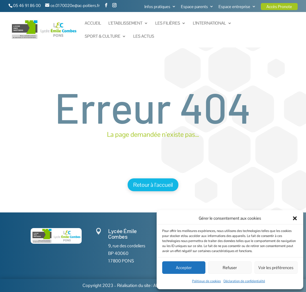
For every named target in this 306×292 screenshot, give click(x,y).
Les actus (143, 36)
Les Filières (167, 23)
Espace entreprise (234, 6)
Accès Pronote (279, 6)
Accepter (184, 267)
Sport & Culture (102, 36)
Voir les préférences (275, 267)
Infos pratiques (157, 6)
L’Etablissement (125, 23)
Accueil (93, 23)
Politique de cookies (206, 281)
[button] (295, 218)
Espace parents (194, 6)
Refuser (230, 267)
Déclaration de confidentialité (244, 281)
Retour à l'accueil (153, 184)
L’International (209, 23)
